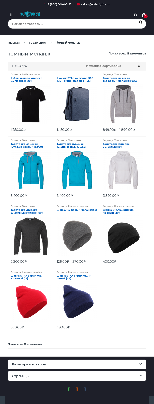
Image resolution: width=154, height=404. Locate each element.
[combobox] (71, 24)
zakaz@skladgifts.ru (93, 4)
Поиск (140, 24)
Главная (14, 42)
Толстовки (120, 74)
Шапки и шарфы (78, 206)
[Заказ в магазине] (113, 66)
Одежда (16, 74)
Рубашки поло (31, 74)
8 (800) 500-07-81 (58, 4)
